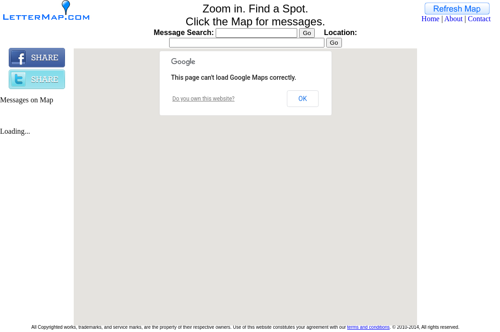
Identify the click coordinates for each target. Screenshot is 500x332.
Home (431, 19)
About (453, 19)
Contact (479, 19)
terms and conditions (368, 327)
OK (303, 98)
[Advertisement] (454, 186)
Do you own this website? (203, 98)
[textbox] (246, 42)
